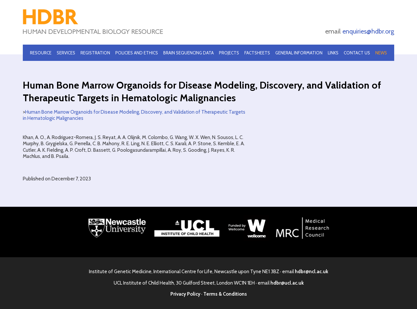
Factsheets (257, 52)
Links (333, 52)
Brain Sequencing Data (188, 52)
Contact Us (357, 52)
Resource (40, 52)
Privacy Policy (185, 294)
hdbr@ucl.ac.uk (287, 283)
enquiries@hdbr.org (368, 31)
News (381, 52)
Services (66, 52)
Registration (95, 52)
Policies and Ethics (136, 52)
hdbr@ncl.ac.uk (311, 271)
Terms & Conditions (225, 294)
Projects (229, 52)
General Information (299, 52)
